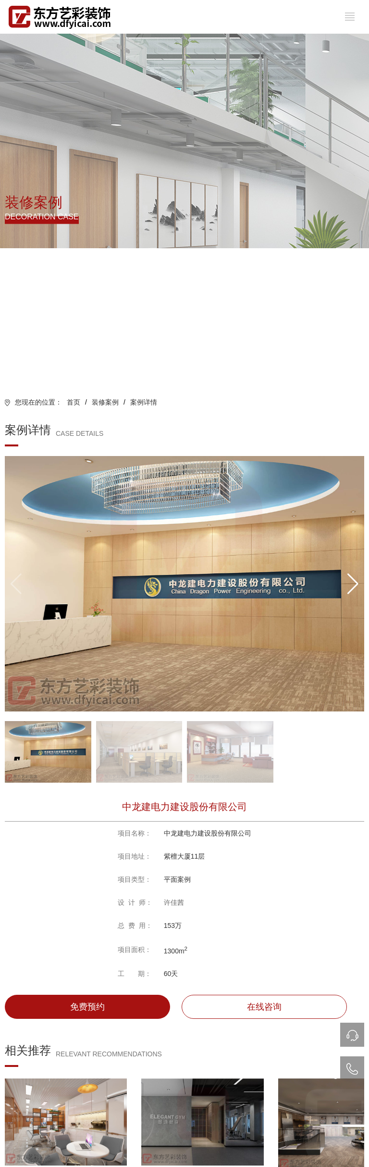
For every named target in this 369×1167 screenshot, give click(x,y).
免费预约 (87, 1007)
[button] (352, 584)
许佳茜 (174, 902)
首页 (73, 402)
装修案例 (105, 402)
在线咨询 (264, 1007)
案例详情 (143, 402)
